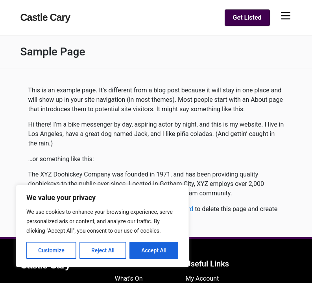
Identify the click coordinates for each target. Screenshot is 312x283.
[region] (102, 226)
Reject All (102, 250)
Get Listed (247, 17)
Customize (51, 250)
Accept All (153, 250)
